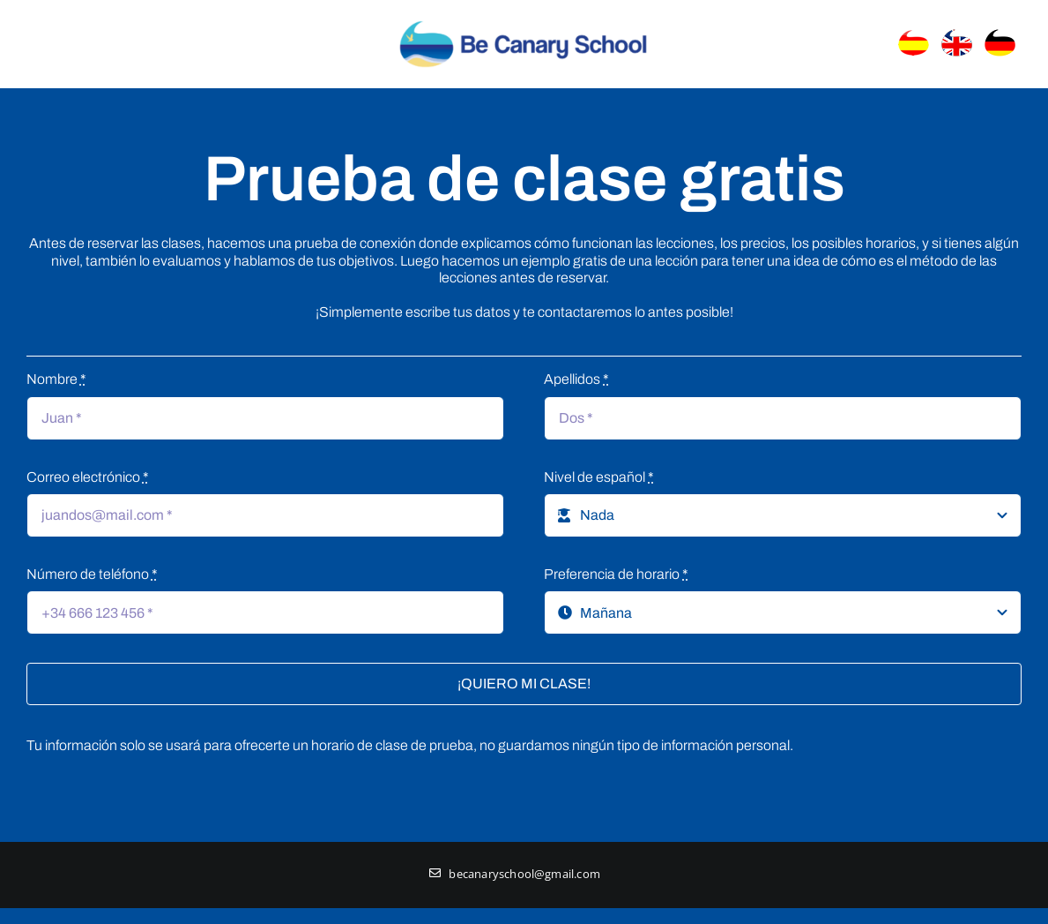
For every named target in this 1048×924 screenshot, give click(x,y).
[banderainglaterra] (960, 33)
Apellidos (576, 379)
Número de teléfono (92, 574)
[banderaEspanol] (917, 33)
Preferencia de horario (616, 574)
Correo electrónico (87, 477)
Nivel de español (599, 477)
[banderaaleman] (1003, 33)
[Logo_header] (523, 18)
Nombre (56, 379)
